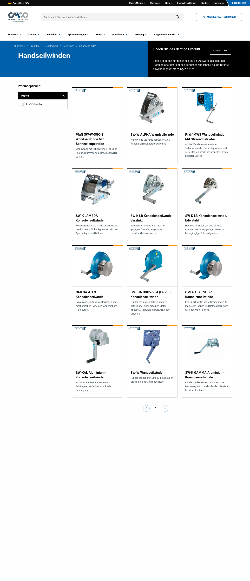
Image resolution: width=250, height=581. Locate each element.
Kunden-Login (238, 3)
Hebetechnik (51, 46)
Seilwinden (68, 46)
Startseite (19, 46)
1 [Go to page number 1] (156, 410)
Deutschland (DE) (18, 3)
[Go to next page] (165, 410)
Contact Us (220, 51)
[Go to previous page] (146, 410)
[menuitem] (15, 35)
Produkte (35, 46)
